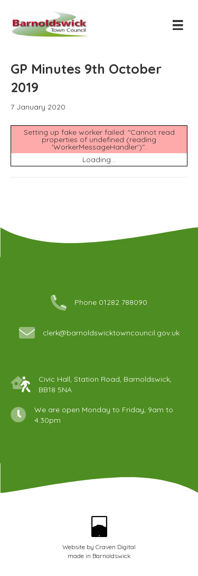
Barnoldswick (111, 556)
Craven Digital (116, 547)
